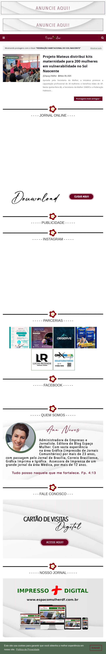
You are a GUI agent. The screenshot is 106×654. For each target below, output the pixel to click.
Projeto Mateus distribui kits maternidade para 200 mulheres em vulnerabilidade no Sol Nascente (70, 63)
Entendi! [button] (96, 648)
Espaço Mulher (51, 76)
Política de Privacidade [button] (27, 649)
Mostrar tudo (96, 48)
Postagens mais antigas (87, 98)
